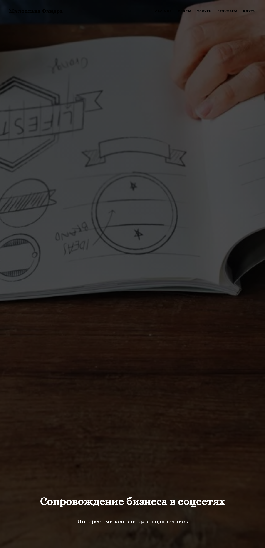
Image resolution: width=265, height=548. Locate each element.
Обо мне (163, 11)
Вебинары (227, 11)
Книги (249, 11)
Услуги (204, 11)
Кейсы (184, 11)
